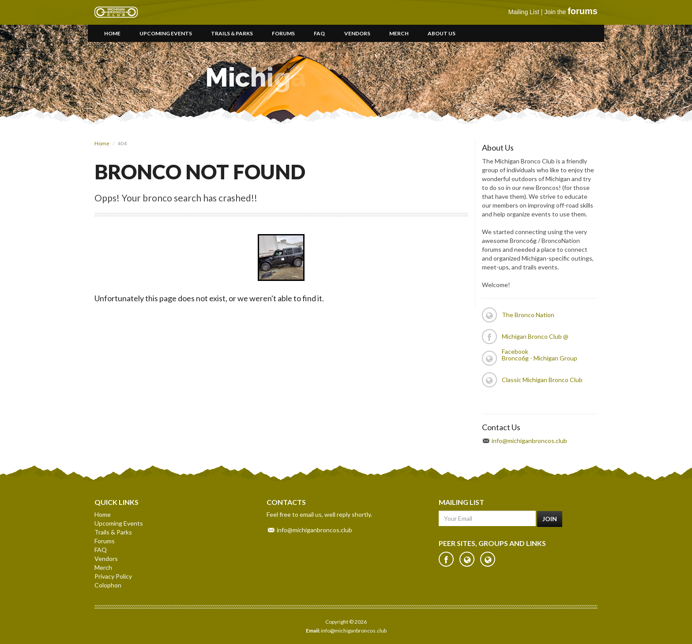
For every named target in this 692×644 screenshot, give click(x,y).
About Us (441, 33)
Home (112, 33)
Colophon (107, 585)
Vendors (357, 33)
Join (549, 519)
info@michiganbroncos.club (529, 440)
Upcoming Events (165, 33)
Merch (399, 33)
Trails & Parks (232, 33)
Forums (283, 33)
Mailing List (523, 11)
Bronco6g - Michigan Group (539, 358)
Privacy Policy (113, 576)
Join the (571, 11)
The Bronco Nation (528, 314)
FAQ (319, 33)
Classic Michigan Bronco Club (542, 379)
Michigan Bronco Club (116, 12)
